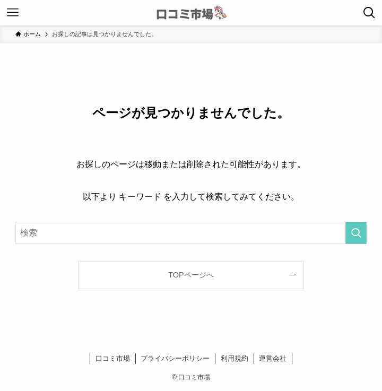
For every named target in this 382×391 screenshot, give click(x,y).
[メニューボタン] (12, 12)
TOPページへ (190, 275)
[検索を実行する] (356, 233)
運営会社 (272, 358)
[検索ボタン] (369, 12)
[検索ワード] (191, 233)
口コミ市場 (113, 358)
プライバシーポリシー (175, 358)
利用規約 (234, 358)
